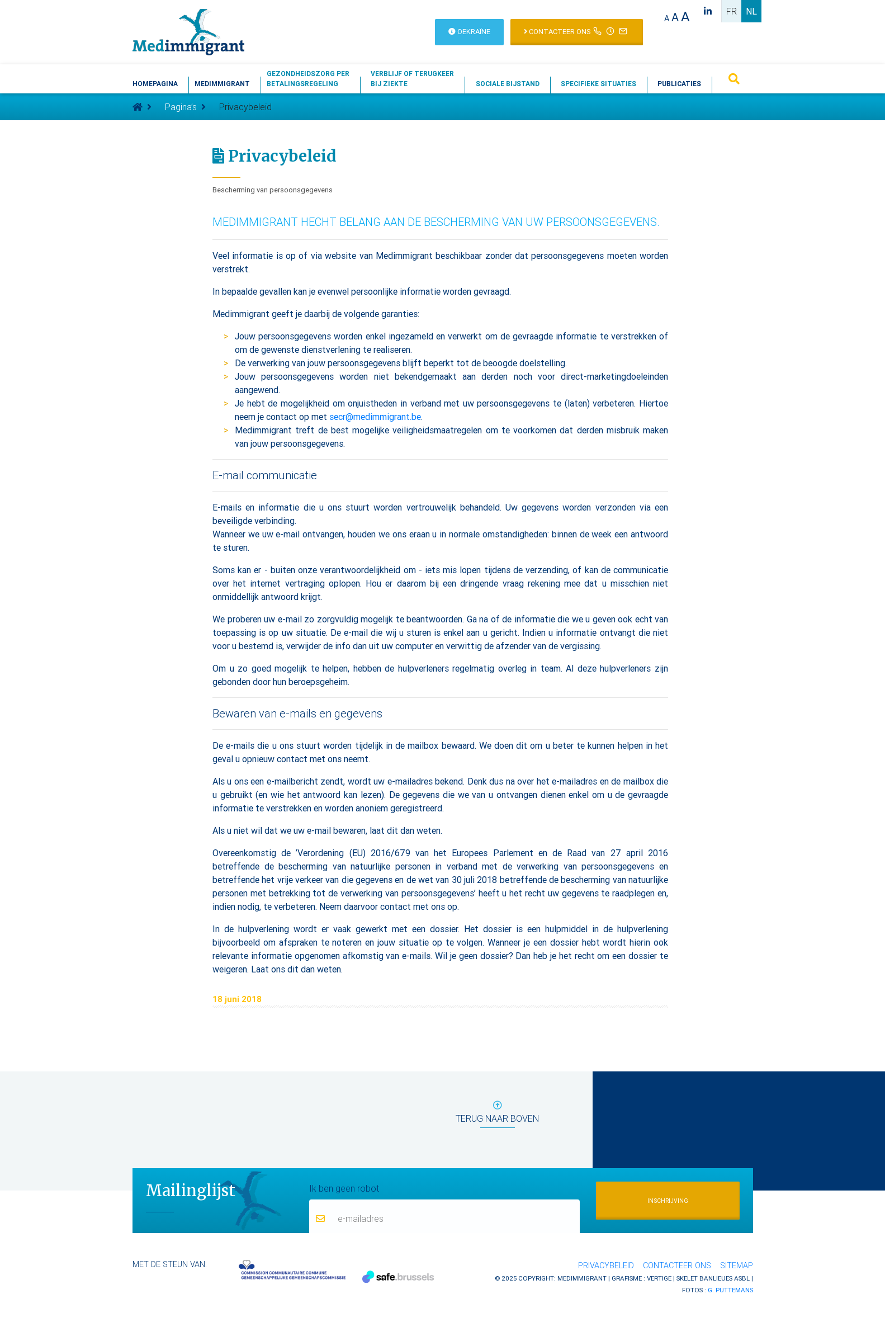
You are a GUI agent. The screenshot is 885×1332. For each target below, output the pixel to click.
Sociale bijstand (507, 83)
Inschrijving (667, 1201)
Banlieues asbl (724, 1278)
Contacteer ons (677, 1265)
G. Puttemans (730, 1290)
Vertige (659, 1278)
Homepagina (155, 83)
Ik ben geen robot (344, 1188)
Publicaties (679, 83)
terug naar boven (497, 1114)
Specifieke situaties (598, 83)
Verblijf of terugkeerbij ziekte (412, 78)
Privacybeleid (606, 1265)
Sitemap (736, 1265)
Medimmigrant (222, 83)
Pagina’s (181, 106)
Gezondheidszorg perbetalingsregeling (308, 78)
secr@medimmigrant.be (375, 416)
